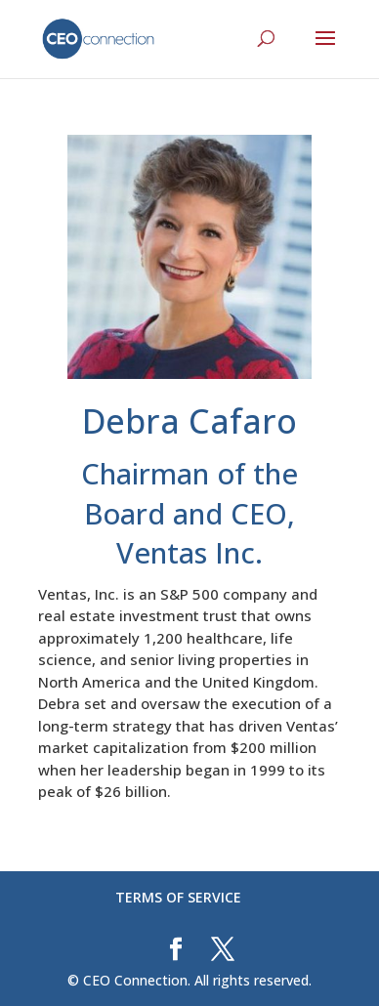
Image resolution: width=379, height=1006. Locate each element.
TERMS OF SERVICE (178, 897)
